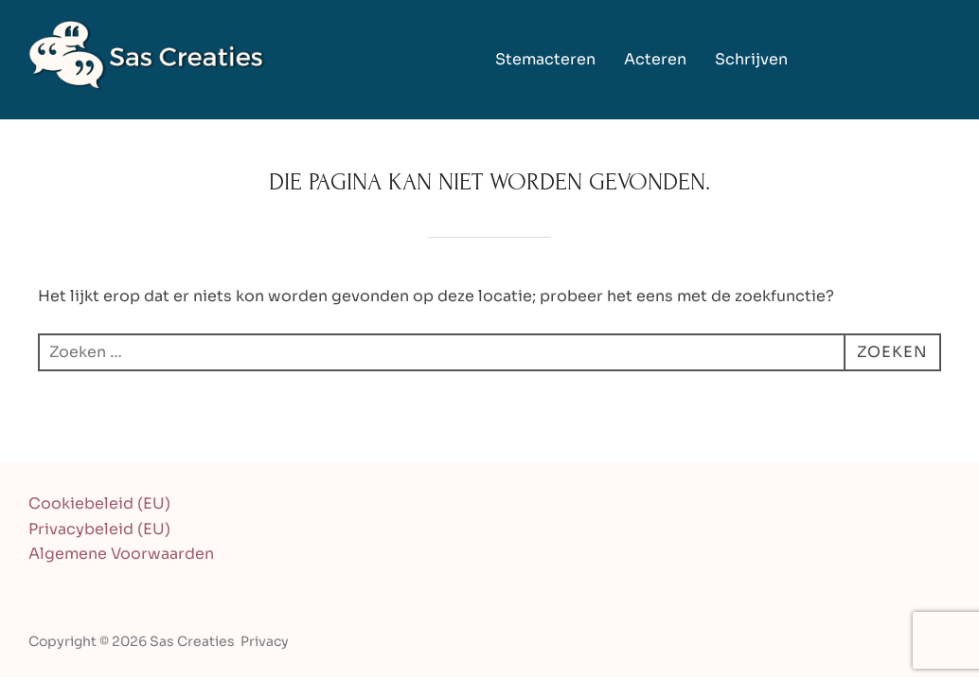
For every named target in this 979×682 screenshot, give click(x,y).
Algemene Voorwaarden (121, 554)
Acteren (655, 59)
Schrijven (751, 59)
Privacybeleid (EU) (99, 529)
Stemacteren (545, 59)
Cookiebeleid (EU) (99, 503)
